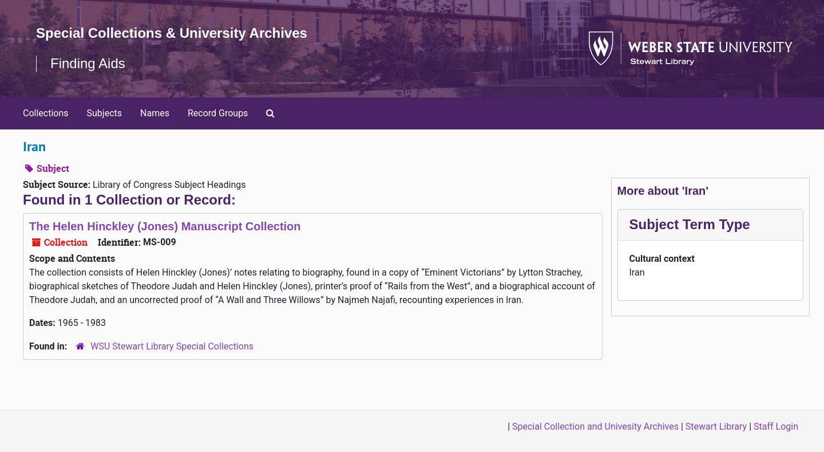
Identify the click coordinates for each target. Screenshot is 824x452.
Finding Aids (87, 63)
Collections (46, 113)
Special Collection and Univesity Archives (595, 426)
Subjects (104, 113)
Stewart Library (716, 426)
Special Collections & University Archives (171, 33)
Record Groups (218, 113)
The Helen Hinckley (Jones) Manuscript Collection (165, 226)
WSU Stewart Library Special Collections (171, 346)
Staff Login (776, 426)
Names (154, 113)
